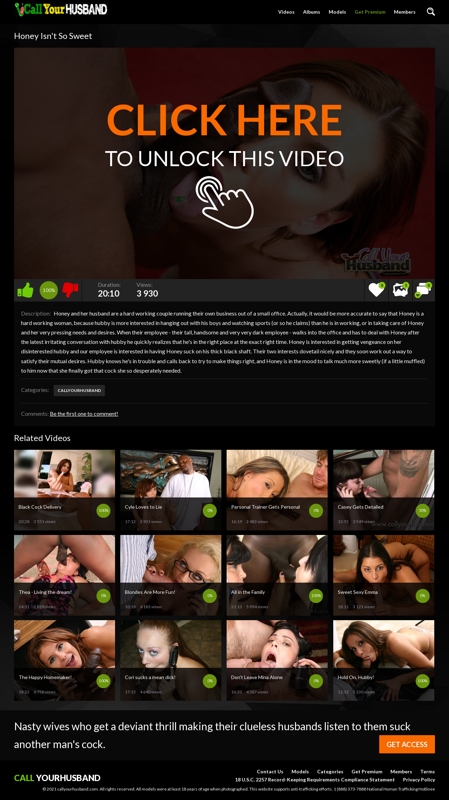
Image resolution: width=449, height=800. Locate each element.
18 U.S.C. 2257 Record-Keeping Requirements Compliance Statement (315, 779)
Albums (311, 12)
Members (405, 12)
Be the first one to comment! (84, 413)
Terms (427, 771)
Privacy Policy (419, 779)
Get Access (407, 744)
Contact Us (270, 771)
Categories (330, 771)
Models (337, 12)
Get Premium (370, 12)
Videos (286, 12)
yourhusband (57, 778)
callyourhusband (79, 390)
